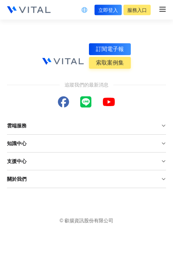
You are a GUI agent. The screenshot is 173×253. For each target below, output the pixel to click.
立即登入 (108, 10)
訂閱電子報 (110, 49)
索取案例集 (110, 63)
